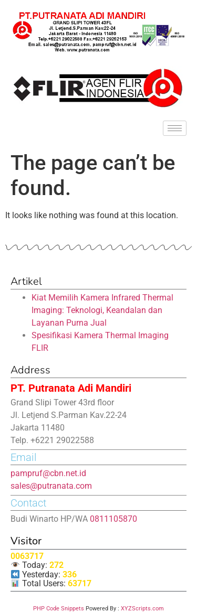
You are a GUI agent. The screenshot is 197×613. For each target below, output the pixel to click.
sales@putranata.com (51, 486)
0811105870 (113, 519)
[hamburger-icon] (174, 128)
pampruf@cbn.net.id (48, 473)
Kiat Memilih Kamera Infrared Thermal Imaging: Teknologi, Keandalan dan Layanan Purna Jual (102, 310)
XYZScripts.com (142, 608)
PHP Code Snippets (58, 608)
